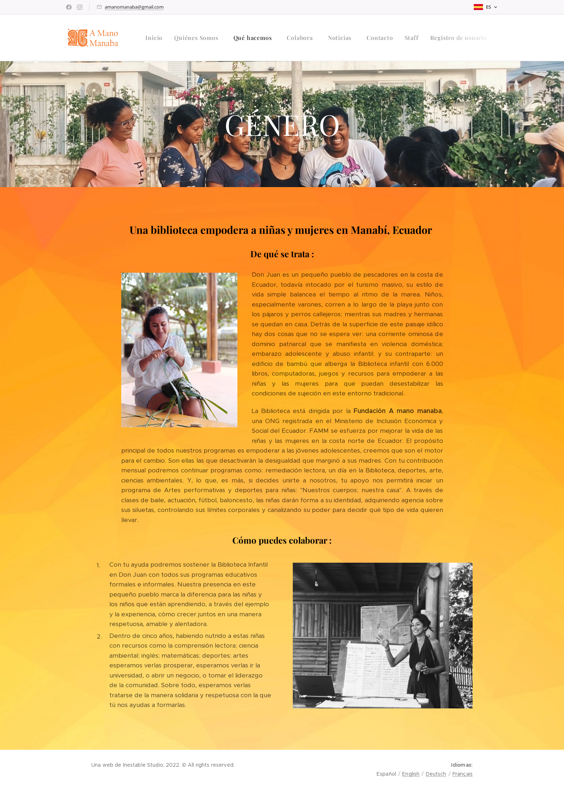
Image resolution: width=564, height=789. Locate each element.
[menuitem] (156, 38)
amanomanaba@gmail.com (134, 7)
